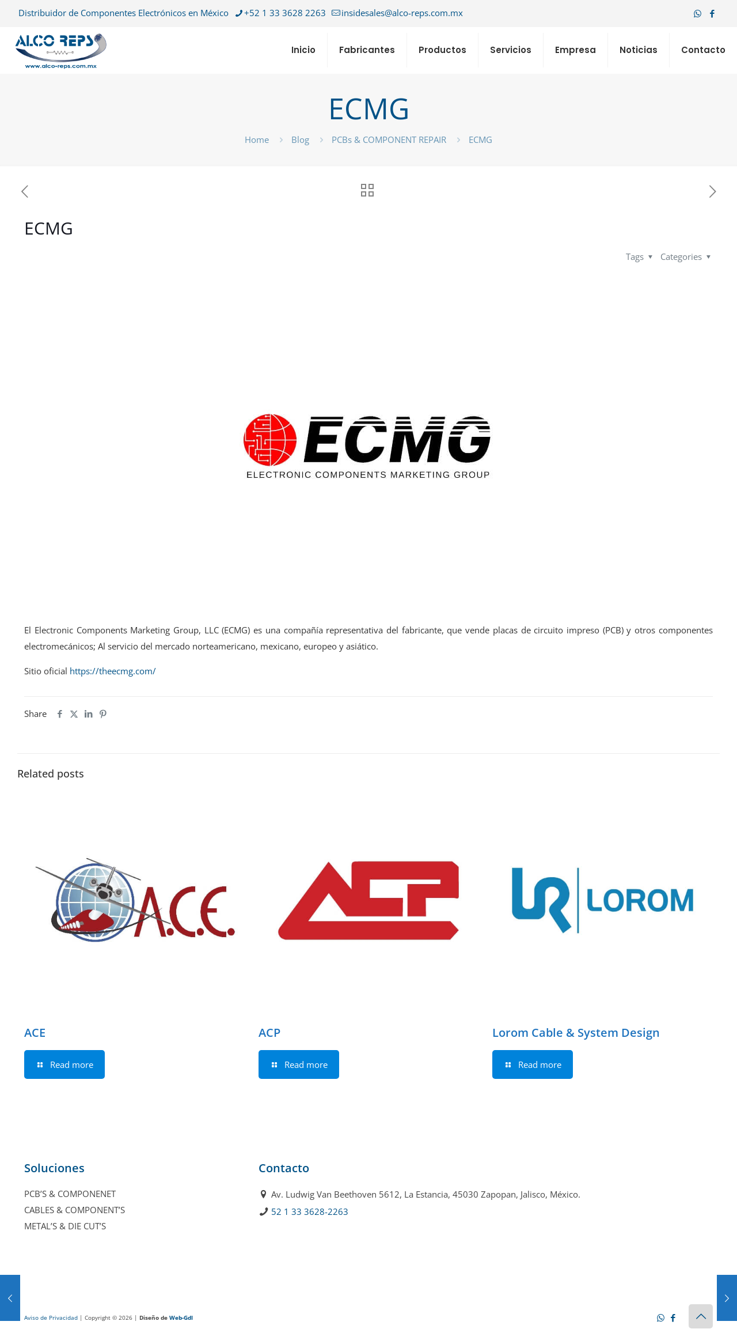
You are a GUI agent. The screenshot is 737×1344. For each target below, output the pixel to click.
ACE (34, 1032)
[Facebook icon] (712, 13)
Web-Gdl (181, 1317)
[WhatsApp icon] (697, 13)
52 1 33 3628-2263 (309, 1211)
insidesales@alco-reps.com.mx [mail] (402, 12)
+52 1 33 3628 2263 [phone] (285, 12)
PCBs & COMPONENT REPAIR (389, 139)
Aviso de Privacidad (51, 1317)
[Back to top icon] (701, 1316)
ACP (269, 1032)
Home (257, 139)
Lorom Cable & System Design (576, 1032)
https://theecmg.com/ (113, 671)
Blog (300, 139)
